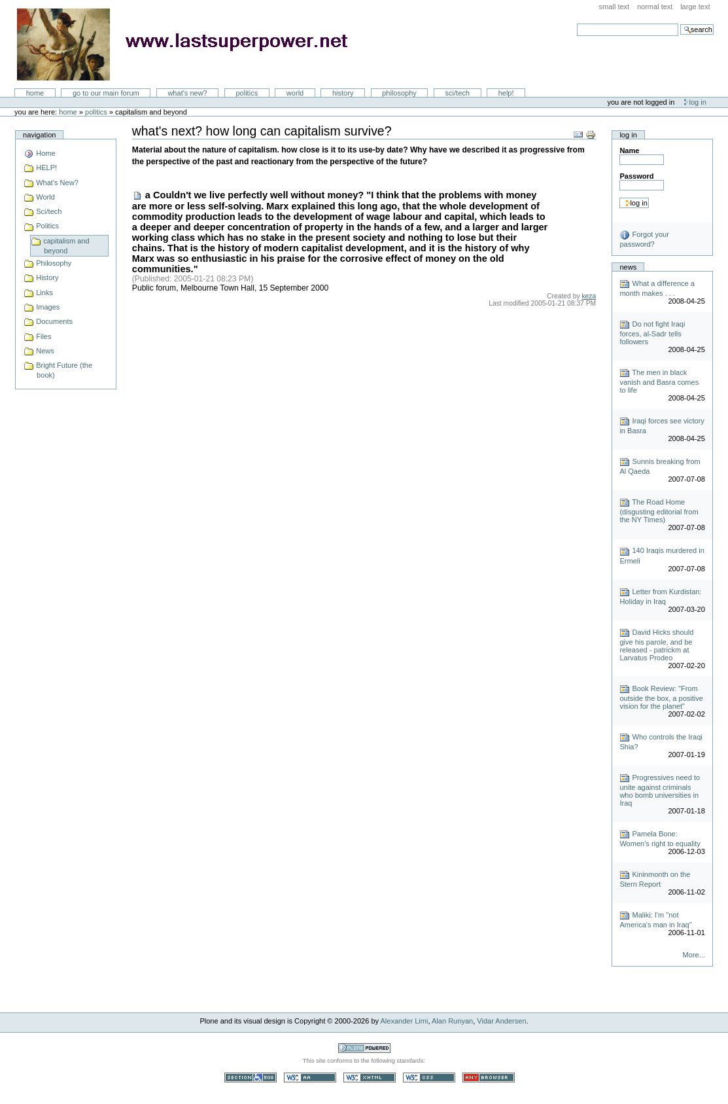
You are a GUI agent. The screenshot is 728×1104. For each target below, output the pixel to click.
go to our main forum (106, 93)
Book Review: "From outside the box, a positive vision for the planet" (661, 697)
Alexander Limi (404, 1021)
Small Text (614, 6)
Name (629, 150)
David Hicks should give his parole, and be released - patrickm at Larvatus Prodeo (656, 645)
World (294, 93)
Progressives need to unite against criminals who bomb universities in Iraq (659, 790)
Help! (506, 93)
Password (636, 176)
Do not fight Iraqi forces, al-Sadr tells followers (652, 333)
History (343, 93)
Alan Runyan (452, 1021)
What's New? (187, 93)
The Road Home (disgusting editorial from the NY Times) (658, 511)
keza (588, 296)
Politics (246, 93)
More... (694, 955)
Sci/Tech (457, 93)
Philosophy (399, 93)
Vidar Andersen (501, 1021)
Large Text (695, 6)
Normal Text (655, 6)
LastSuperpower (190, 44)
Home (35, 93)
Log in (697, 102)
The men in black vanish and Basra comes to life (659, 381)
